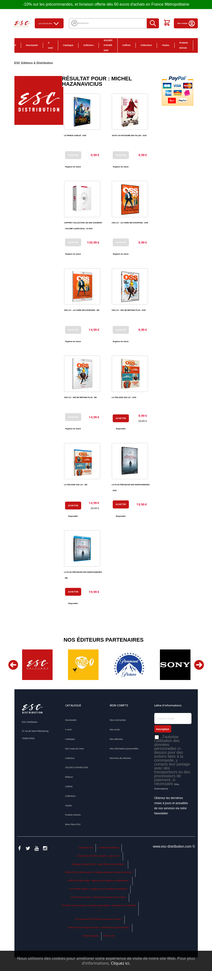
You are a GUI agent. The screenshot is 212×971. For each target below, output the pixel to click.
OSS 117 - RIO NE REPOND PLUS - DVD (129, 310)
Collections (146, 45)
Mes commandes (118, 720)
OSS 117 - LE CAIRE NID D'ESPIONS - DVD (130, 223)
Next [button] (199, 665)
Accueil (12, 45)
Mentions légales (91, 936)
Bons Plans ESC (201, 45)
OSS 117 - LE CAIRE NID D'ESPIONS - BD (81, 310)
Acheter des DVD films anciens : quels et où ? (98, 856)
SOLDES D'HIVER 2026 (108, 45)
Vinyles (165, 45)
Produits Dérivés (183, 45)
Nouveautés (32, 45)
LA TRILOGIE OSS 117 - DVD (124, 397)
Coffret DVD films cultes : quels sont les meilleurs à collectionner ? (98, 880)
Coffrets (127, 45)
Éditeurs (69, 777)
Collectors (88, 45)
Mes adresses (116, 739)
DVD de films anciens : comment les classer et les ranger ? (98, 897)
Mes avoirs (115, 729)
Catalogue (68, 45)
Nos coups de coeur (74, 748)
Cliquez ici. (120, 963)
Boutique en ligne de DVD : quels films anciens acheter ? (98, 864)
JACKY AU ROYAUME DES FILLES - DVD (129, 135)
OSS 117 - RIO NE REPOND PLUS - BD (80, 397)
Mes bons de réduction (120, 758)
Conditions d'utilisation (108, 847)
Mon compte (186, 23)
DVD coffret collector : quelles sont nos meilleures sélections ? (98, 889)
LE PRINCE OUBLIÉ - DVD (75, 135)
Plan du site (109, 936)
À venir (50, 45)
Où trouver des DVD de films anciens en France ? (98, 919)
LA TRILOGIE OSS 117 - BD (75, 485)
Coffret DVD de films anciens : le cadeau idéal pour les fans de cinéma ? (99, 872)
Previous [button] (13, 665)
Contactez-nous (85, 847)
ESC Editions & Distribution (33, 63)
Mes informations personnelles (124, 748)
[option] (37, 664)
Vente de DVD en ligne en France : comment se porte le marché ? (99, 927)
